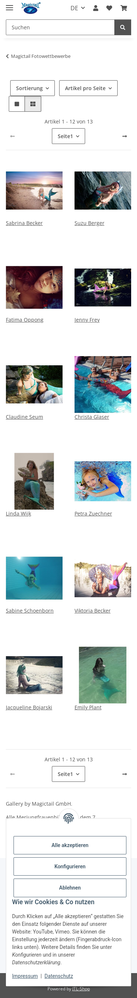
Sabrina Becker (24, 222)
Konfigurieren (69, 866)
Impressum (25, 976)
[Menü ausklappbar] (9, 4)
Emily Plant (88, 707)
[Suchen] (60, 27)
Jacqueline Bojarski (29, 707)
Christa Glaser (92, 416)
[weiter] (124, 136)
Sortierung (29, 88)
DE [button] (74, 8)
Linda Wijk (18, 513)
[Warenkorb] (124, 8)
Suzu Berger (89, 222)
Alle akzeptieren (70, 845)
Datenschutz (59, 976)
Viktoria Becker (93, 610)
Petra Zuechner (93, 513)
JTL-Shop (81, 989)
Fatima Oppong (24, 319)
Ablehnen (70, 888)
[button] (95, 8)
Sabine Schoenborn (30, 610)
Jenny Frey (87, 319)
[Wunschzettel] (109, 8)
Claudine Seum (24, 416)
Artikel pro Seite (85, 88)
